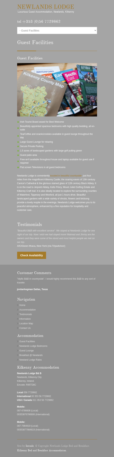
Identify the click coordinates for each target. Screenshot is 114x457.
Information (25, 319)
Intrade (30, 445)
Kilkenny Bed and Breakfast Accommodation (41, 450)
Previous (83, 109)
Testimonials (25, 314)
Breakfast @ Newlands (31, 355)
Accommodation (27, 309)
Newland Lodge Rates (30, 359)
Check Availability (31, 255)
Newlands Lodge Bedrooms (33, 346)
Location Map (26, 323)
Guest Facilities (27, 341)
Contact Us (25, 328)
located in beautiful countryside (66, 175)
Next (90, 109)
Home (22, 305)
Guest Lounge (26, 350)
